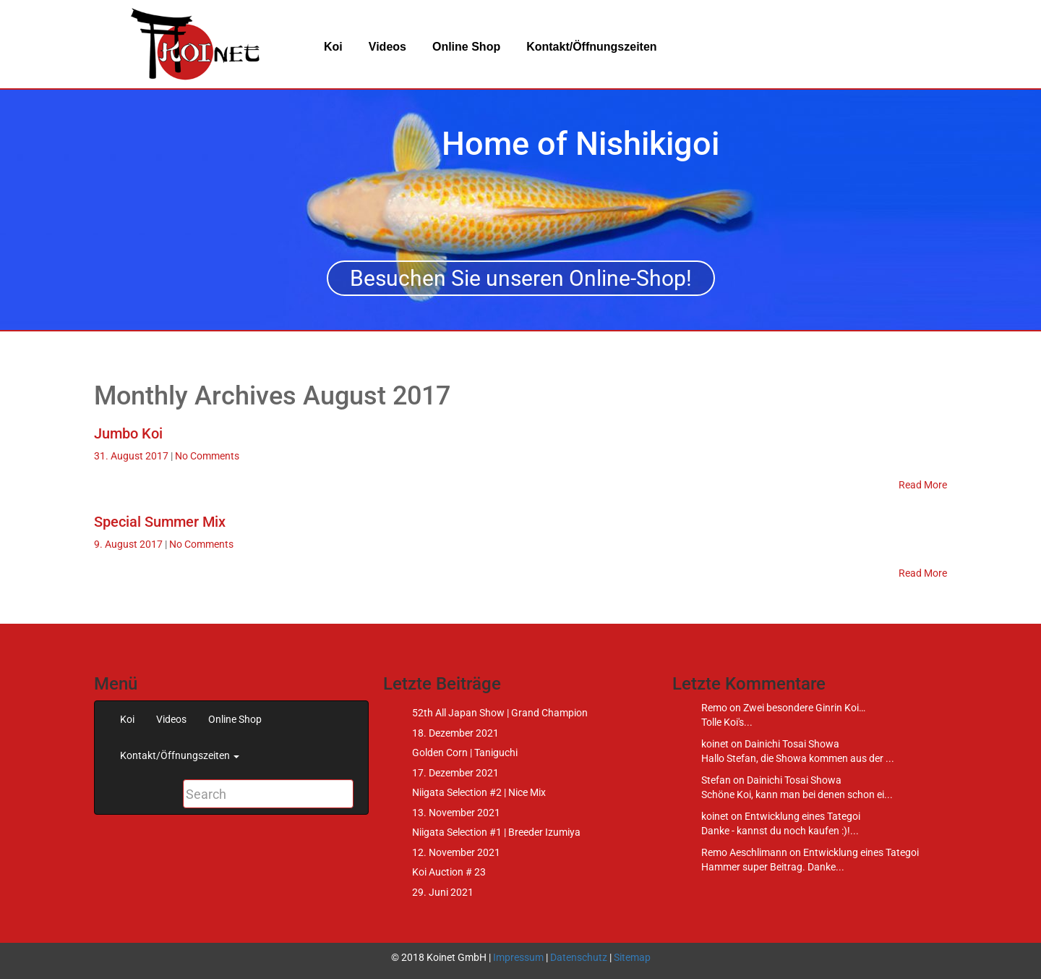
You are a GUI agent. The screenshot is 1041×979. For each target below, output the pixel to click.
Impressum (518, 957)
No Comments (207, 456)
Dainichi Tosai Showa (792, 744)
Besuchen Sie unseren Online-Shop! (521, 278)
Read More (923, 485)
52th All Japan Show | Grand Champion (500, 713)
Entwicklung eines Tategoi (802, 816)
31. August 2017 (132, 456)
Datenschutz (578, 957)
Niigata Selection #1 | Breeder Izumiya (496, 832)
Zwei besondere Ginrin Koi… (804, 707)
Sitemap (632, 957)
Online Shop (466, 47)
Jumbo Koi (128, 433)
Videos (387, 47)
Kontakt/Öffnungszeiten (591, 47)
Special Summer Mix (160, 521)
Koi (333, 47)
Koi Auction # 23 (449, 872)
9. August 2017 (129, 544)
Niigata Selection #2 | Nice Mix (479, 792)
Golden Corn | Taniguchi (465, 752)
